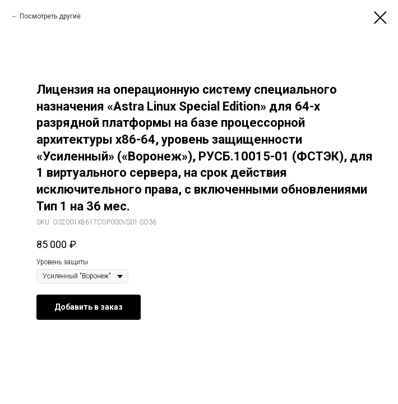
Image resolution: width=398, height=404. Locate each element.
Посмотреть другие (50, 16)
